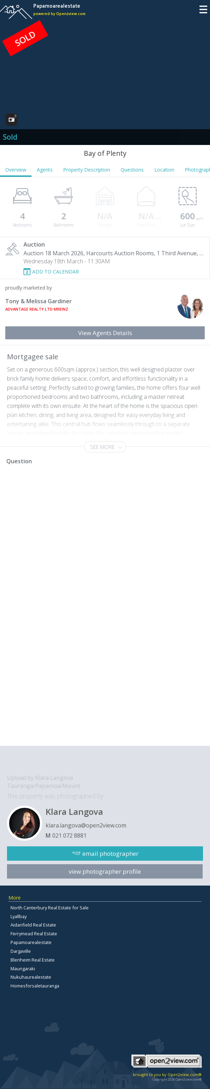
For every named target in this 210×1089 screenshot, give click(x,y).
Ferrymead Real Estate (34, 933)
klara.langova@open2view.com (86, 825)
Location (164, 169)
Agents (45, 169)
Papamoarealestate (31, 942)
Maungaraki (23, 968)
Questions (132, 169)
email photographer (110, 853)
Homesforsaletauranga (35, 986)
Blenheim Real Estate (33, 960)
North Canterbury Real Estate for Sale (50, 907)
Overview (15, 169)
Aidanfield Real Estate (33, 925)
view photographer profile (105, 871)
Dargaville (21, 951)
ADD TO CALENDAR (55, 271)
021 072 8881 (69, 835)
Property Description (86, 169)
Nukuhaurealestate (31, 977)
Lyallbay (19, 916)
